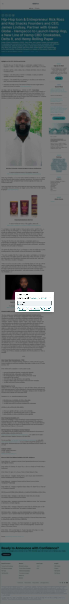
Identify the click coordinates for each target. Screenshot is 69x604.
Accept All (22, 309)
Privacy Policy (34, 298)
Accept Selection (35, 309)
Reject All (47, 309)
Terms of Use (43, 298)
